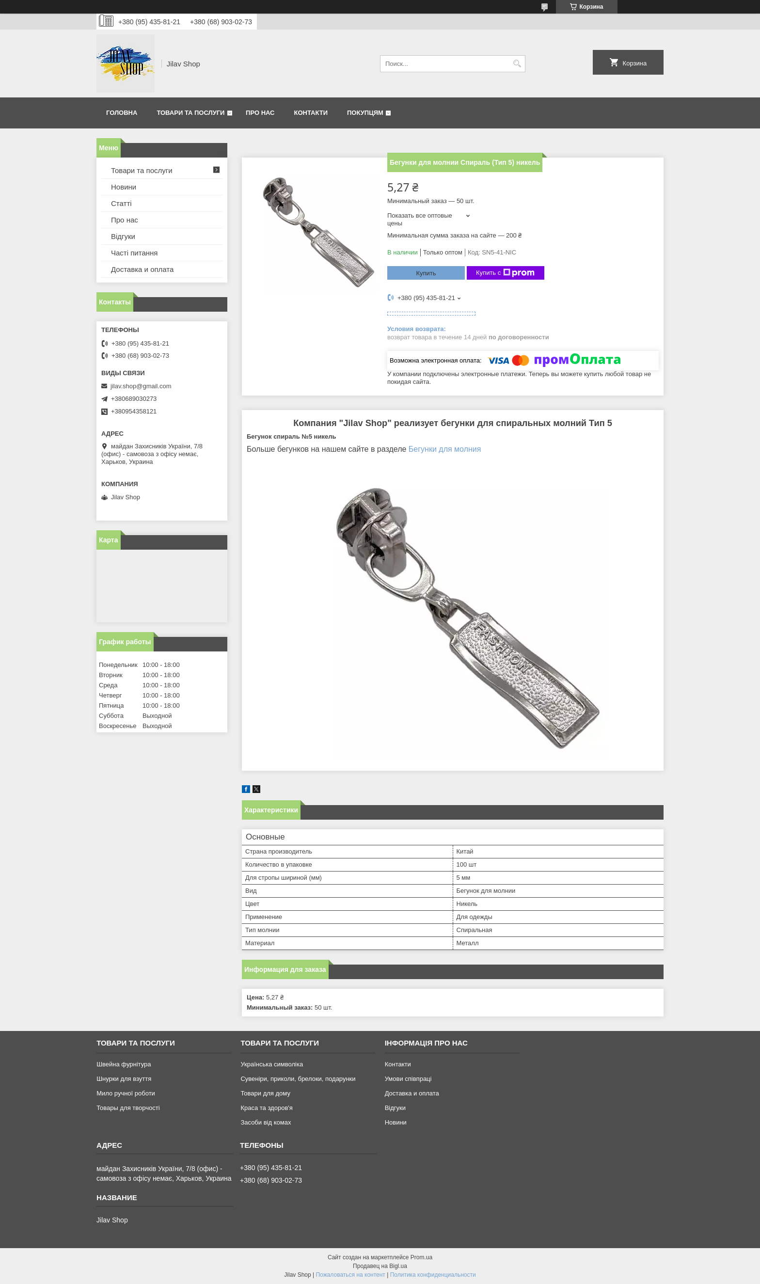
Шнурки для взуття (123, 1078)
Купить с (505, 273)
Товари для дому (265, 1093)
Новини (123, 187)
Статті (121, 203)
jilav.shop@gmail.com (141, 386)
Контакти (311, 112)
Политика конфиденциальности (433, 1274)
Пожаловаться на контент (350, 1274)
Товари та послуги (190, 112)
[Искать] (516, 63)
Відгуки (123, 236)
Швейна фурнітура (123, 1064)
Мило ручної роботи (125, 1093)
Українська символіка (271, 1064)
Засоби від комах (265, 1122)
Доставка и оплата (142, 269)
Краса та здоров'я (266, 1107)
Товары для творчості (127, 1107)
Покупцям (365, 112)
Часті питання (134, 253)
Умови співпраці (408, 1078)
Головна (121, 112)
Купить (426, 273)
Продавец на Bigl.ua (380, 1266)
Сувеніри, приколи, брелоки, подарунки (297, 1078)
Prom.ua (421, 1257)
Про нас (260, 112)
